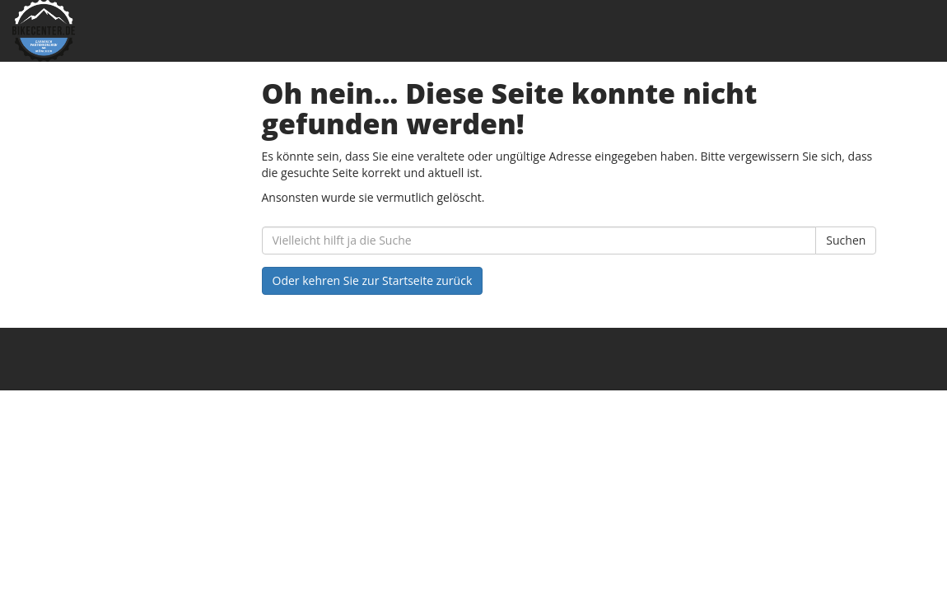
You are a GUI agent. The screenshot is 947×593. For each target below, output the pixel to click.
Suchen (845, 240)
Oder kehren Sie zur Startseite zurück (373, 280)
